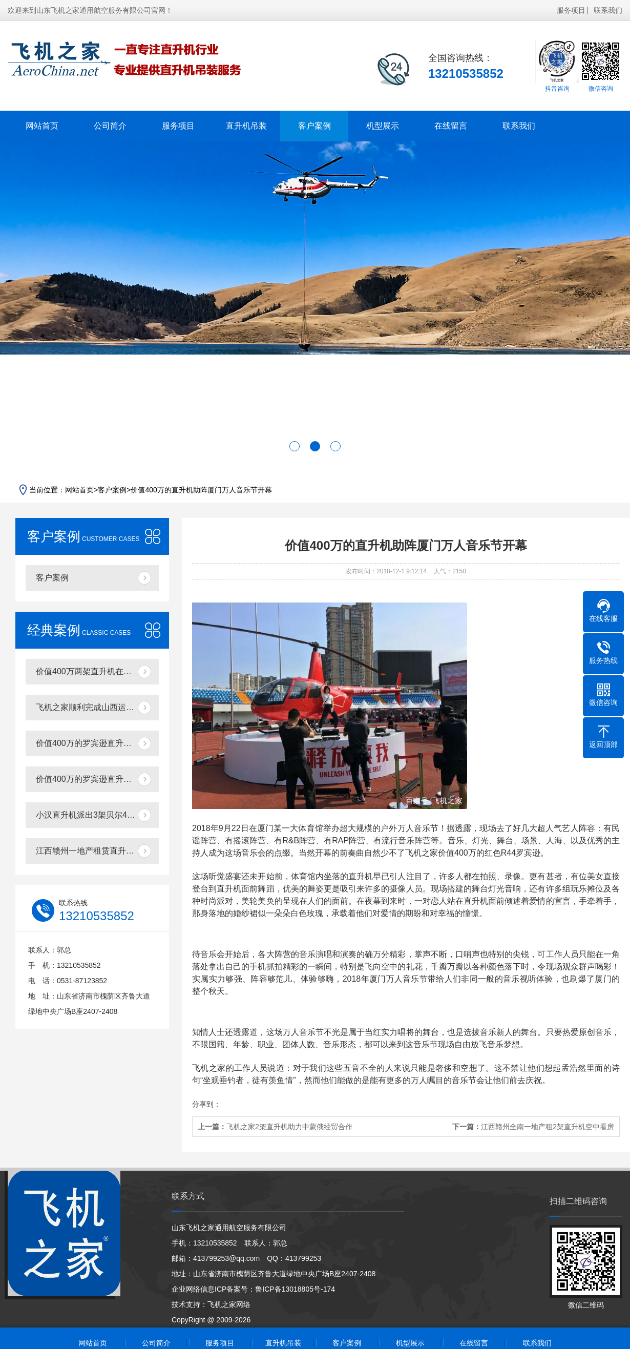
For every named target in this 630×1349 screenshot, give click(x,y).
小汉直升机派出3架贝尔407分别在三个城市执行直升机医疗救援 (97, 815)
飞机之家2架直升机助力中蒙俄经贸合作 (289, 1127)
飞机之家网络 (228, 1304)
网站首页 (42, 125)
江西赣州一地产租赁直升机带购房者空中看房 (97, 850)
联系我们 (608, 10)
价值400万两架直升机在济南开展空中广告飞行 (97, 671)
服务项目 (571, 10)
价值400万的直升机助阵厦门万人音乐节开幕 (201, 490)
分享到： (206, 1104)
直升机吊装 (246, 125)
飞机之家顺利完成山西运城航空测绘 (97, 707)
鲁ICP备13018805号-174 (295, 1289)
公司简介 (110, 125)
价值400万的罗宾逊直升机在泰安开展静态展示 (97, 779)
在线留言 (450, 125)
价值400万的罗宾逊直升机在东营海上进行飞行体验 (97, 743)
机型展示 (382, 125)
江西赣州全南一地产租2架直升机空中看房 (547, 1127)
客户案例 (314, 125)
